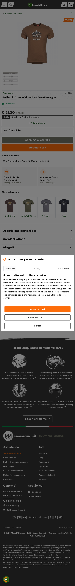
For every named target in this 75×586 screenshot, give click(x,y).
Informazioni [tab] (64, 268)
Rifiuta (37, 325)
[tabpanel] (37, 287)
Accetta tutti (37, 309)
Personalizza (37, 317)
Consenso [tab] (10, 268)
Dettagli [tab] (36, 268)
